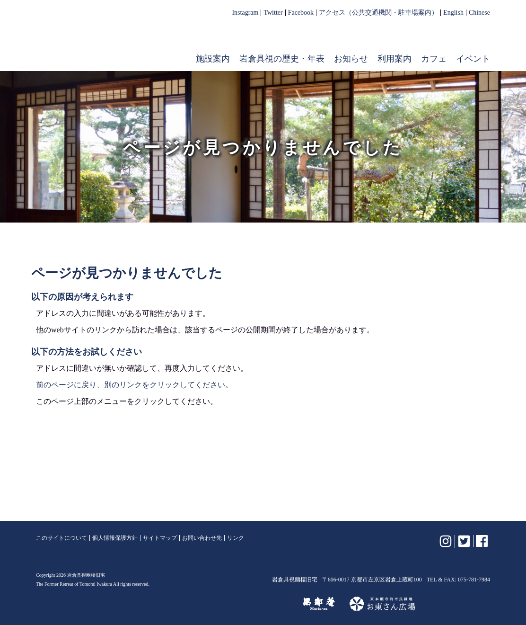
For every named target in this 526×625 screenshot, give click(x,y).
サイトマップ (160, 538)
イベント (473, 58)
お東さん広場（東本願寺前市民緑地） (382, 604)
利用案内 (394, 58)
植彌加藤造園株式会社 (151, 604)
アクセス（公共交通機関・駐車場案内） (378, 12)
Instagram (245, 12)
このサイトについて (61, 538)
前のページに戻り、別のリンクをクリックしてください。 (134, 385)
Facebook (301, 12)
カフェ (434, 58)
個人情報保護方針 (115, 538)
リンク (235, 538)
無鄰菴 (318, 604)
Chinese (479, 12)
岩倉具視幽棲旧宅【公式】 (96, 40)
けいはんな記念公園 (247, 604)
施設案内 (213, 58)
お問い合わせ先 (202, 538)
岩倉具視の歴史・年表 (281, 58)
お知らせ (351, 58)
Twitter (272, 12)
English (453, 12)
